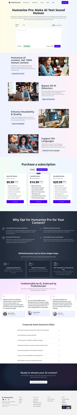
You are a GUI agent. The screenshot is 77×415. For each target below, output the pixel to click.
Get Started (15, 201)
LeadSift (63, 401)
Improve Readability (18, 124)
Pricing (42, 2)
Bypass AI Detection (48, 99)
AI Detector (34, 2)
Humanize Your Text (18, 73)
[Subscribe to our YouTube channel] (8, 399)
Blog (48, 2)
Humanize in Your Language (50, 150)
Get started (65, 2)
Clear (19, 46)
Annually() (42, 169)
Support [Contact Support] (20, 399)
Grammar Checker (37, 406)
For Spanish (35, 399)
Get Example (26, 46)
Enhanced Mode (58, 25)
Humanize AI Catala (37, 402)
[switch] (53, 25)
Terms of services (51, 399)
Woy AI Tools (64, 404)
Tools (53, 2)
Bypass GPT (35, 401)
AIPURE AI (64, 402)
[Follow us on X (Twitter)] (6, 399)
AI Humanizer (26, 2)
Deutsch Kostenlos (37, 404)
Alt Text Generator (65, 399)
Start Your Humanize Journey (38, 382)
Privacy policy (50, 401)
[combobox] (24, 25)
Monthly (32, 169)
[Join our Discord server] (3, 399)
